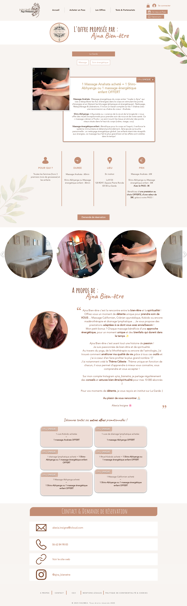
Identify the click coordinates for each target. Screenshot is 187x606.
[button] (125, 10)
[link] (148, 6)
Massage (83, 62)
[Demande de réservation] (93, 217)
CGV (74, 593)
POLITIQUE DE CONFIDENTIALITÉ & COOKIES (126, 593)
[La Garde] (93, 54)
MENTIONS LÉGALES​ (92, 593)
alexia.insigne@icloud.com (67, 527)
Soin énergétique (100, 62)
